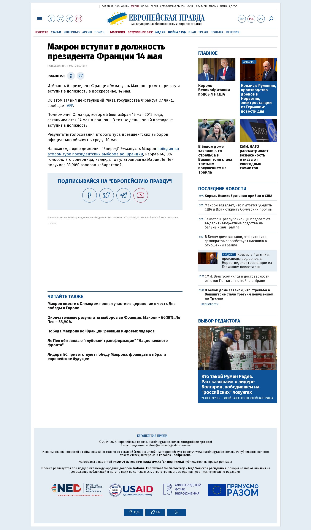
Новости (41, 32)
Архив (87, 32)
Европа (135, 6)
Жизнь (190, 6)
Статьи (56, 32)
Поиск (99, 32)
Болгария (117, 32)
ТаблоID (213, 6)
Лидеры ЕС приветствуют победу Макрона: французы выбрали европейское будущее (107, 356)
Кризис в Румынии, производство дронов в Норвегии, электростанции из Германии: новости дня (258, 99)
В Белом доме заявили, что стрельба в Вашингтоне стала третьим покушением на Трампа (215, 160)
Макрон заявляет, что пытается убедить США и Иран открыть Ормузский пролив (238, 207)
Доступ (233, 6)
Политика (107, 6)
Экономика (122, 6)
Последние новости (222, 189)
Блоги (154, 6)
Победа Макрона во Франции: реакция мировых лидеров (101, 331)
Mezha (223, 6)
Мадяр (160, 32)
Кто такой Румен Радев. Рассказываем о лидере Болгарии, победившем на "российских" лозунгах (230, 384)
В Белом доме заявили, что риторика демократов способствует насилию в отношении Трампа (236, 241)
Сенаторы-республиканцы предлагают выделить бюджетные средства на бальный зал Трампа (237, 223)
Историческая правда (172, 6)
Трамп (203, 32)
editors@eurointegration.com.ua (168, 445)
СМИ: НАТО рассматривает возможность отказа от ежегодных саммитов (254, 157)
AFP (70, 105)
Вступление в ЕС (140, 32)
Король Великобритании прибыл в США (214, 90)
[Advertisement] (115, 254)
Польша (217, 32)
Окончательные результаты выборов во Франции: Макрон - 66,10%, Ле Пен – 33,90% (114, 319)
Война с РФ (177, 32)
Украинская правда (85, 6)
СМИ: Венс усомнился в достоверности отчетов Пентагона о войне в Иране (237, 278)
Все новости (210, 304)
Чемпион (201, 6)
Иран (192, 32)
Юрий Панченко (234, 398)
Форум (145, 6)
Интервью (72, 32)
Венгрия (232, 32)
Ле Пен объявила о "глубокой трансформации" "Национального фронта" (108, 342)
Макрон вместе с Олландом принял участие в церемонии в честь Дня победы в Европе (112, 305)
